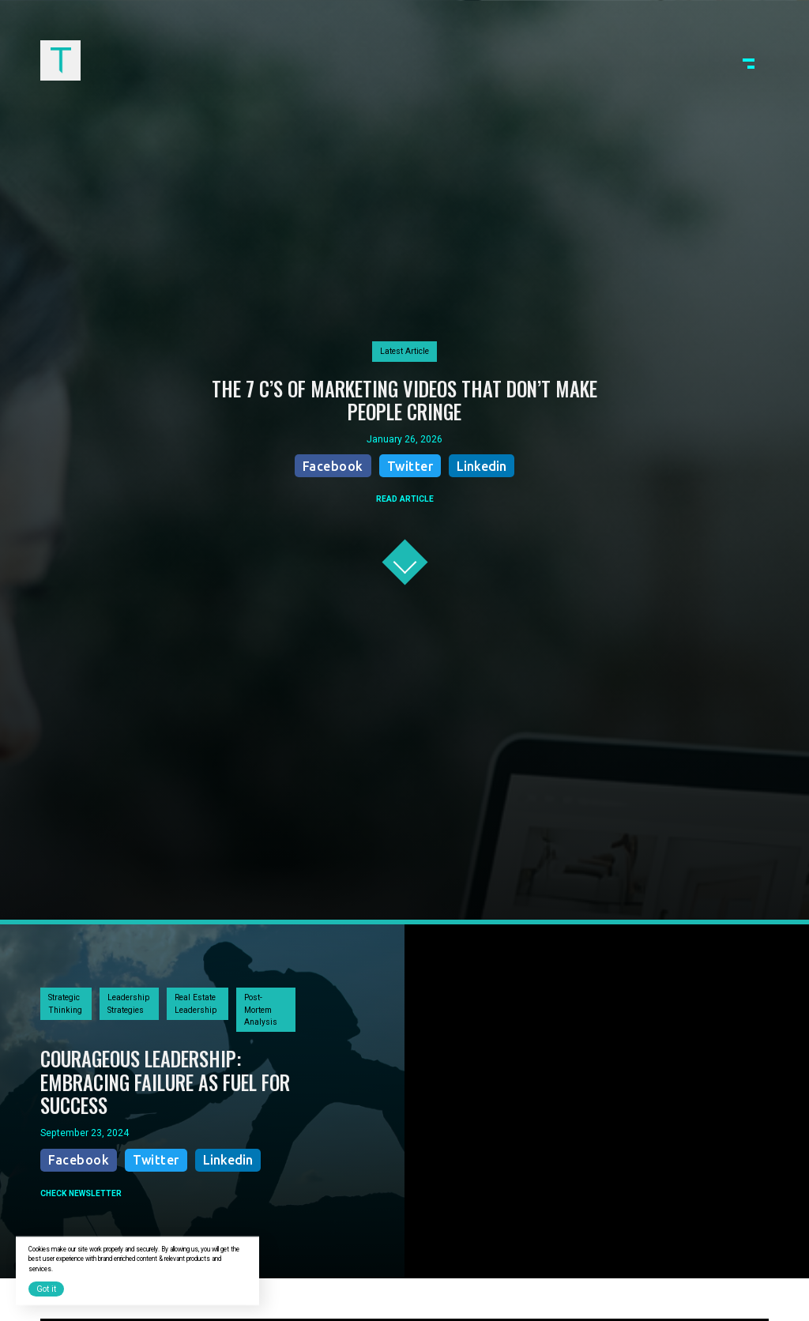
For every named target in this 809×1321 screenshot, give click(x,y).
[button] (748, 60)
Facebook (333, 466)
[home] (60, 60)
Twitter (410, 466)
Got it (46, 1289)
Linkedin (481, 466)
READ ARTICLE (405, 499)
